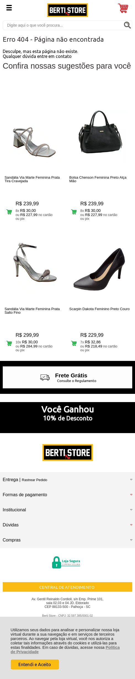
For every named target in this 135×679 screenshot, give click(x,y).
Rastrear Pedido (34, 480)
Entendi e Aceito (34, 664)
